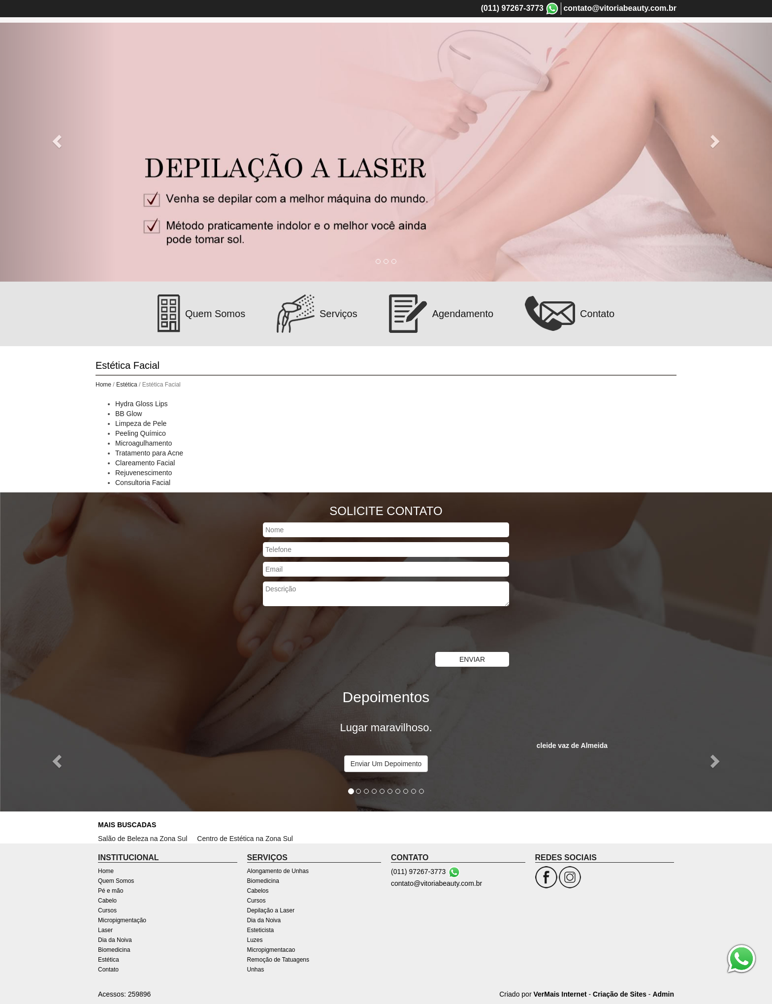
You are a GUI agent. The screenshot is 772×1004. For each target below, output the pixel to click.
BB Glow (128, 414)
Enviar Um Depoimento (386, 764)
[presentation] (338, 630)
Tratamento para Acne (149, 453)
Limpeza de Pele (140, 423)
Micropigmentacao (271, 949)
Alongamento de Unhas (278, 871)
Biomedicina (114, 949)
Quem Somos (116, 880)
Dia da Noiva (115, 940)
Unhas (255, 969)
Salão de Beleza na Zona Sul (142, 838)
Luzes (255, 940)
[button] (58, 141)
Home (103, 384)
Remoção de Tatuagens (278, 959)
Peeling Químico (140, 433)
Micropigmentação (122, 920)
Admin (663, 994)
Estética (126, 384)
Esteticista (260, 930)
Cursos (107, 910)
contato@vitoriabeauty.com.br (619, 8)
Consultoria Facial (142, 482)
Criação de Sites (619, 994)
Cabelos (258, 890)
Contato (108, 969)
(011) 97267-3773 (512, 8)
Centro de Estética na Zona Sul (245, 838)
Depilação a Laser (271, 910)
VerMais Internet (559, 994)
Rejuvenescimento (143, 473)
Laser (105, 930)
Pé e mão (110, 890)
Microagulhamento (143, 443)
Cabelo (107, 900)
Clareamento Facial (145, 463)
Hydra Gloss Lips (141, 404)
